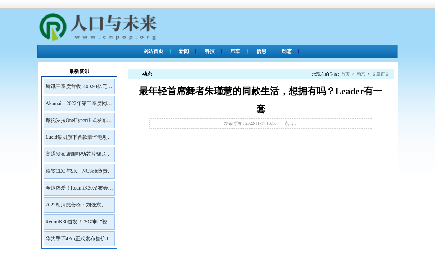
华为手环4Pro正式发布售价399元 (79, 241)
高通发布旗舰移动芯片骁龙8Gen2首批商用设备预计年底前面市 (77, 156)
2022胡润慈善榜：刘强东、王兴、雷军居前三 (78, 207)
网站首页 (153, 51)
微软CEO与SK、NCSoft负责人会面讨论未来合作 (79, 173)
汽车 (235, 51)
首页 (345, 74)
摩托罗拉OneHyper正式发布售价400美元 (79, 123)
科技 (210, 51)
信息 (261, 51)
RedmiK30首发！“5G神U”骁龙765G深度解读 (79, 224)
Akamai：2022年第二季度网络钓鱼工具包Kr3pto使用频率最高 (79, 106)
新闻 (184, 51)
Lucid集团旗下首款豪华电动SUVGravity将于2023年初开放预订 (79, 140)
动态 (287, 51)
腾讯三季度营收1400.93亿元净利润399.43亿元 (79, 89)
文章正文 (380, 74)
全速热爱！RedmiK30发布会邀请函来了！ (79, 190)
